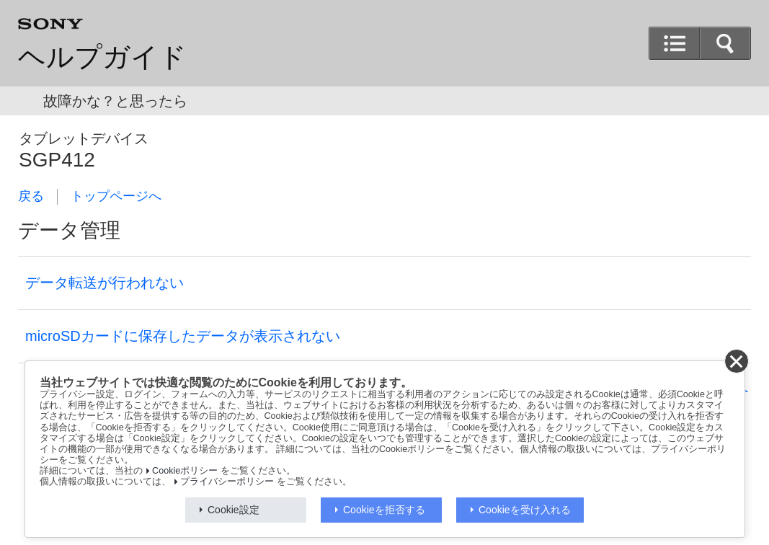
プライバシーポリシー (227, 482)
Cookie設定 (233, 509)
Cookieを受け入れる (525, 509)
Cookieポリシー (185, 471)
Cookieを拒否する (384, 509)
